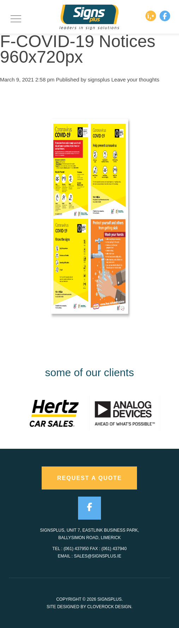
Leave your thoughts (135, 80)
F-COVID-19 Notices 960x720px (77, 49)
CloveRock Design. (109, 606)
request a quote (89, 478)
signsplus (99, 80)
